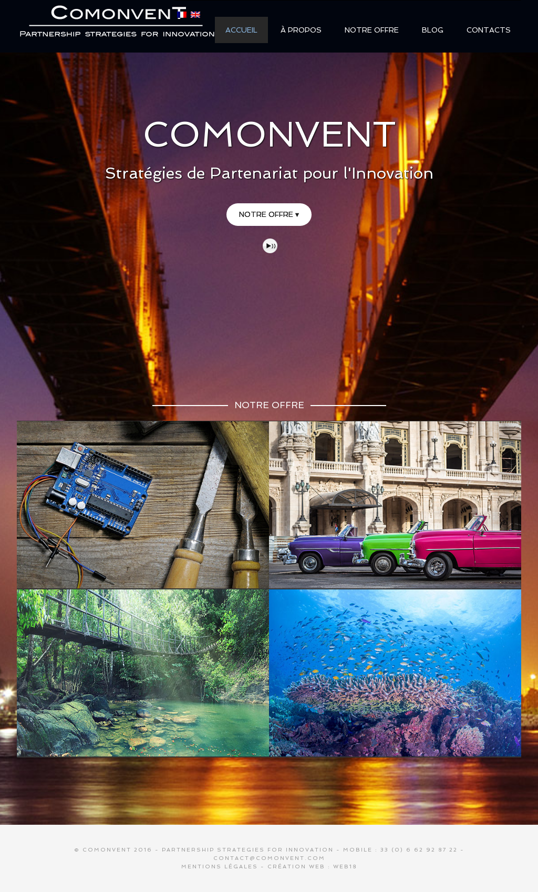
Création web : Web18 (312, 866)
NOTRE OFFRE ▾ (269, 214)
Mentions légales (219, 866)
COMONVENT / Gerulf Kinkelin (116, 25)
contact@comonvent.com (269, 858)
